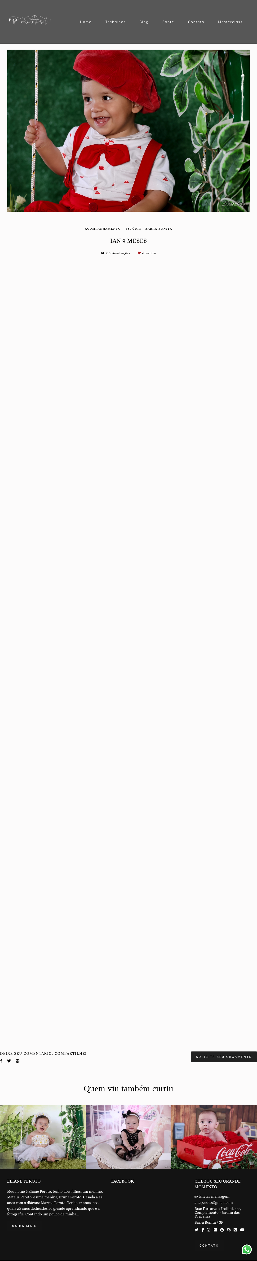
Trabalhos (115, 22)
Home (86, 22)
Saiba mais (24, 1226)
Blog (144, 22)
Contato (196, 22)
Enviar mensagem (214, 1196)
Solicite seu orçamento (224, 1057)
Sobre (168, 22)
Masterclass (230, 22)
